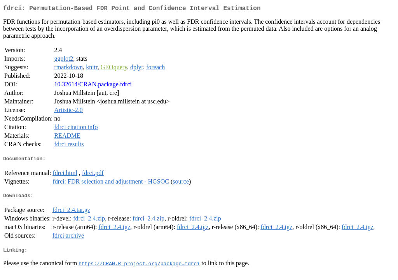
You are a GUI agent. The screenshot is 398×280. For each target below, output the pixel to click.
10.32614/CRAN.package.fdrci (93, 85)
